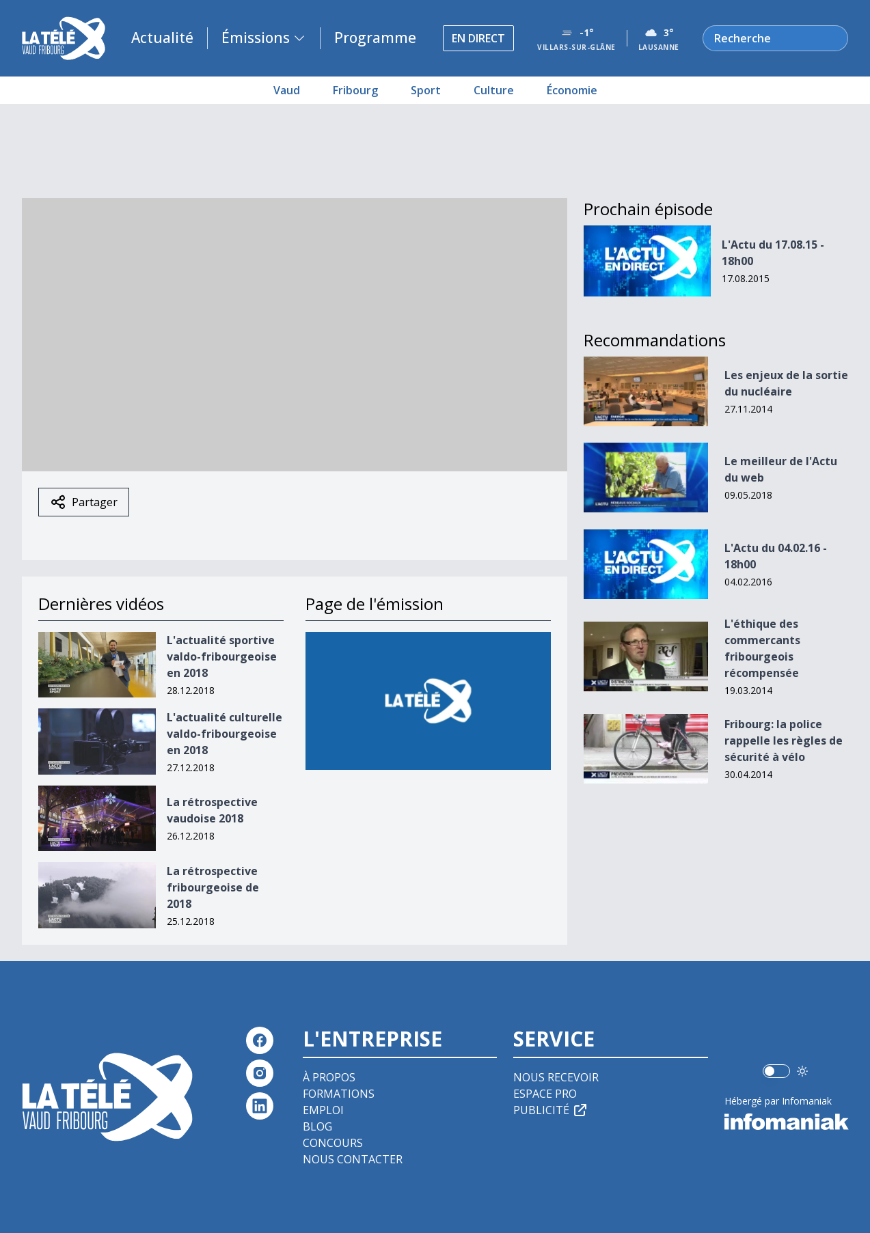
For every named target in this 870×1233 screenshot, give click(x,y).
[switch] (776, 1071)
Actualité (162, 37)
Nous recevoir (556, 1077)
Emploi (323, 1110)
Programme (375, 37)
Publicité (550, 1110)
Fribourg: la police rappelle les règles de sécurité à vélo (783, 740)
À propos (329, 1077)
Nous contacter (353, 1159)
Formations (339, 1093)
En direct (478, 38)
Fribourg (355, 90)
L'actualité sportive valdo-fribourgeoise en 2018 (222, 656)
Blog (317, 1126)
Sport (426, 90)
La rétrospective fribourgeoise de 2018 (213, 887)
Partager (84, 502)
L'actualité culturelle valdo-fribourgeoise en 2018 (224, 734)
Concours (333, 1142)
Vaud (286, 90)
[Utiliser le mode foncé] (802, 1071)
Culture (494, 90)
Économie (572, 90)
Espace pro (545, 1093)
